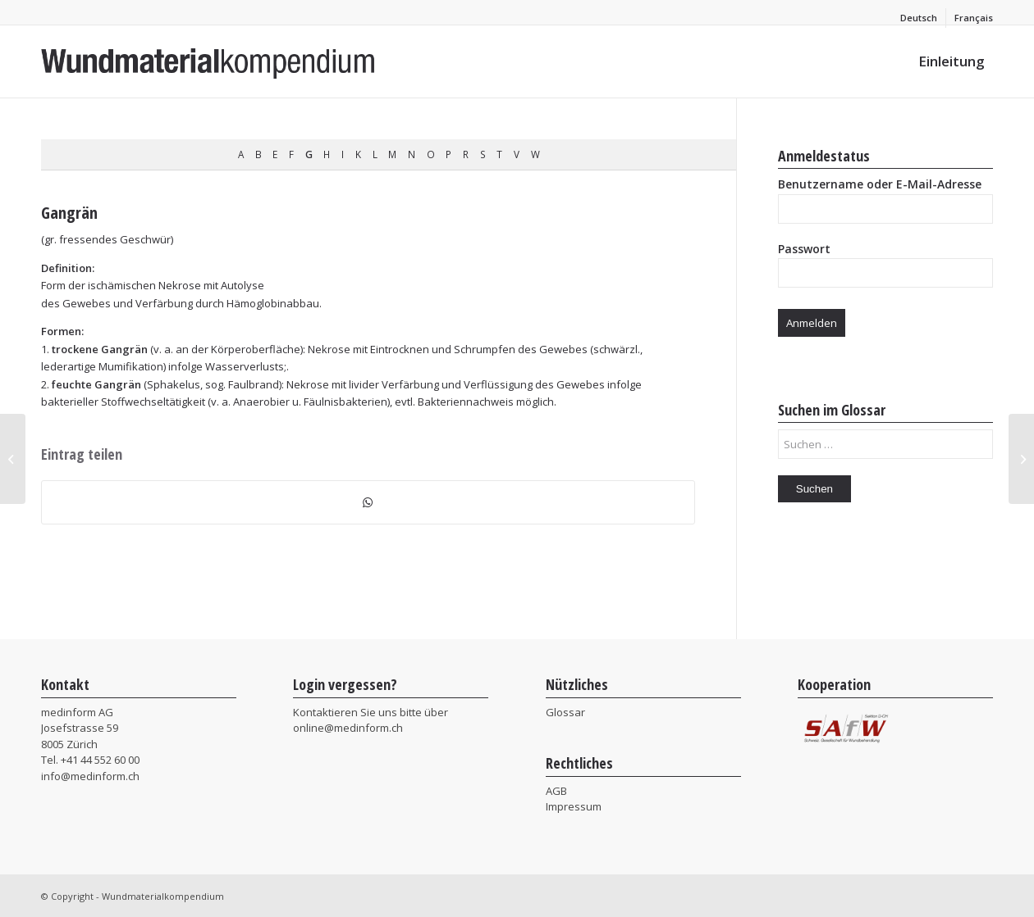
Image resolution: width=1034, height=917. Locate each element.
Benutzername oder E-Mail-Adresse (879, 184)
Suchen (814, 489)
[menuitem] (919, 18)
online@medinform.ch (348, 727)
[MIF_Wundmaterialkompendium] (208, 61)
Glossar (565, 712)
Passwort (804, 248)
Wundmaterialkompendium (163, 896)
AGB (556, 790)
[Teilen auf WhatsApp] (368, 502)
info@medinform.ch (90, 776)
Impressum (574, 806)
